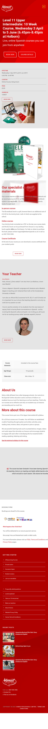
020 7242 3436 (13, 688)
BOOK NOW (10, 53)
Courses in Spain (10, 567)
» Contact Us (7, 691)
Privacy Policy (7, 540)
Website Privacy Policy (11, 611)
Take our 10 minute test (11, 597)
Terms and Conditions (38, 538)
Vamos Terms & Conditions (12, 615)
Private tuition (9, 563)
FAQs (28, 538)
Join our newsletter (10, 577)
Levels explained (9, 592)
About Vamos (9, 606)
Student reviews (9, 572)
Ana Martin (5, 278)
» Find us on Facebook (9, 693)
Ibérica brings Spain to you (22, 644)
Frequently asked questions (13, 587)
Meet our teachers (10, 601)
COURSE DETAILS (27, 53)
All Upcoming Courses (11, 558)
